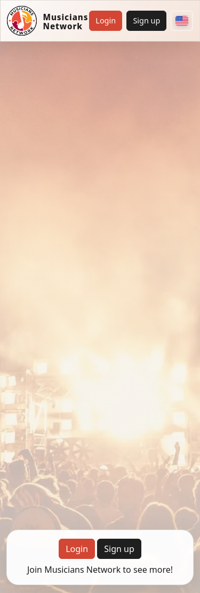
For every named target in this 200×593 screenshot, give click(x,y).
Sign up (146, 20)
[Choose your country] (182, 21)
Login (105, 20)
